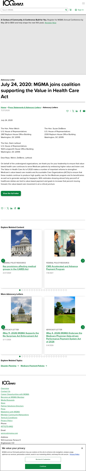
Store (3, 403)
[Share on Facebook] (80, 111)
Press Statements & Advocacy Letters (24, 107)
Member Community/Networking (15, 415)
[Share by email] (84, 111)
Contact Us (5, 391)
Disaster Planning (8, 366)
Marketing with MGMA (10, 412)
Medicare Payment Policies (33, 366)
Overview (5, 388)
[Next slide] (83, 261)
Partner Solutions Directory (12, 406)
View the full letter (11, 193)
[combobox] (32, 10)
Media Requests (7, 400)
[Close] (82, 448)
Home (3, 107)
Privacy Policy (7, 420)
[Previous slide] (3, 261)
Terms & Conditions (9, 417)
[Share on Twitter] (73, 111)
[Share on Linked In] (77, 111)
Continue (43, 466)
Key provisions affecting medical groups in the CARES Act (19, 267)
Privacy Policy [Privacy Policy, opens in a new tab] (74, 454)
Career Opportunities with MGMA (15, 394)
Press (3, 409)
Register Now (50, 23)
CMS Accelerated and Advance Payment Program (62, 267)
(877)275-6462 (7, 426)
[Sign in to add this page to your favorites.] (67, 111)
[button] (70, 9)
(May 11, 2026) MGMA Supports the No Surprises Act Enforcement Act (21, 334)
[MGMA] (13, 3)
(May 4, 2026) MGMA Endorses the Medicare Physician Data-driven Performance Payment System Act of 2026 (64, 337)
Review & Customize (43, 459)
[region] (43, 457)
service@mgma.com (9, 433)
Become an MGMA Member (12, 397)
